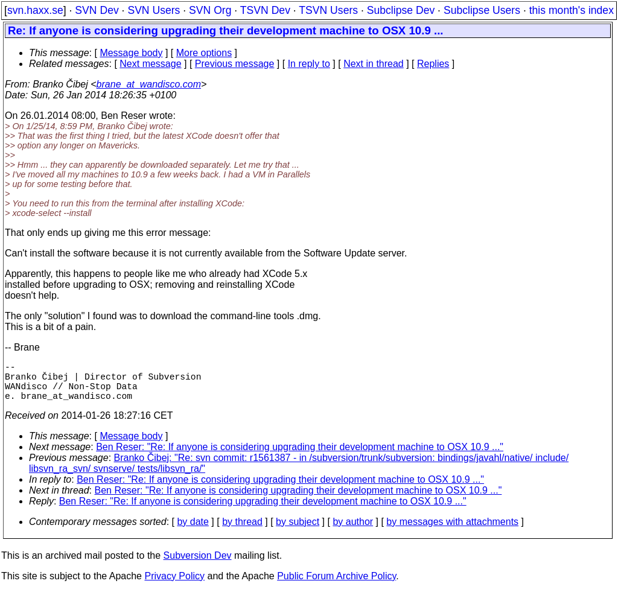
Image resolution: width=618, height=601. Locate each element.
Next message (150, 64)
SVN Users (153, 10)
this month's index (571, 10)
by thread (242, 531)
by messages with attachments (452, 531)
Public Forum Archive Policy (336, 585)
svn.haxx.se (35, 10)
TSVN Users (328, 10)
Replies (433, 64)
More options (204, 53)
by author (353, 531)
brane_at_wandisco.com (149, 84)
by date (192, 531)
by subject (297, 531)
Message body (131, 53)
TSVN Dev (265, 10)
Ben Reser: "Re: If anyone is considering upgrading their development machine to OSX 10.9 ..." (299, 456)
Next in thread (373, 64)
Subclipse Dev (401, 10)
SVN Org (210, 10)
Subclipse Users (482, 10)
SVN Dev (96, 10)
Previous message (235, 64)
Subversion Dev (198, 565)
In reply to (309, 64)
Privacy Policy (174, 585)
